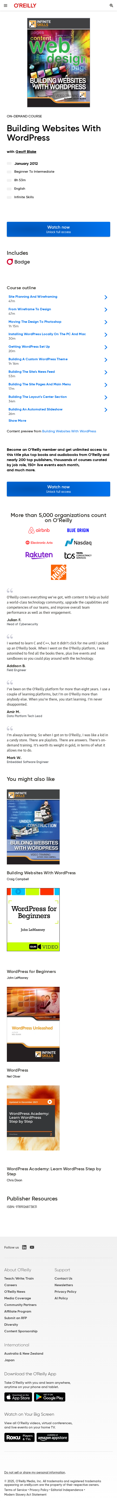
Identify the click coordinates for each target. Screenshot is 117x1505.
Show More (17, 420)
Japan (9, 1360)
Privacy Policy (65, 1291)
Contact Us (63, 1278)
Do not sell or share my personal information (34, 1472)
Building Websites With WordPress (69, 431)
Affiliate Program (17, 1311)
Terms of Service (15, 1490)
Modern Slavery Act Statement (25, 1494)
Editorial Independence (67, 1490)
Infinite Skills (24, 197)
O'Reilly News (14, 1291)
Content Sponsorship (21, 1331)
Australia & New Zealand (23, 1353)
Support (62, 1269)
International (16, 1344)
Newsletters (64, 1285)
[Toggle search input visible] (111, 5)
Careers (10, 1285)
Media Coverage (17, 1298)
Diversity (11, 1324)
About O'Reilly (17, 1269)
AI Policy (61, 1298)
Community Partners (20, 1305)
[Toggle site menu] (5, 5)
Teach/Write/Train (19, 1278)
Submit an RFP (15, 1318)
